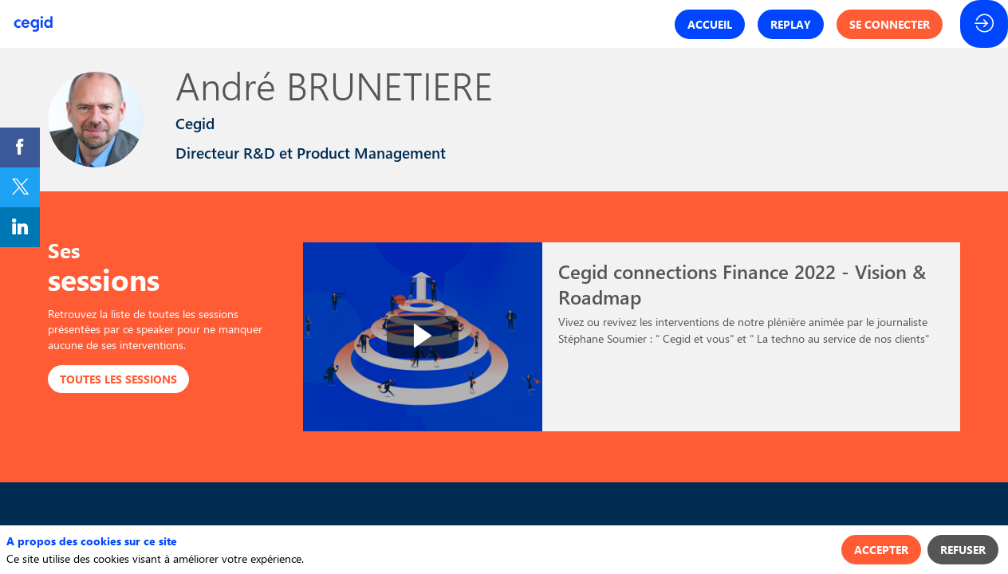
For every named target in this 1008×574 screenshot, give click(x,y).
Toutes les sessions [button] (118, 379)
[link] (20, 147)
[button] (710, 24)
